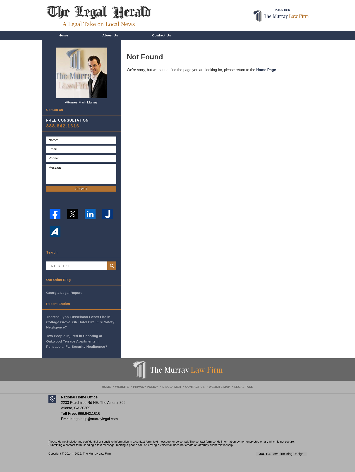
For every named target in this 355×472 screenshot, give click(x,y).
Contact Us (161, 35)
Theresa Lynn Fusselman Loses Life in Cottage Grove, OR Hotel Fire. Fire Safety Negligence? (79, 321)
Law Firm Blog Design (285, 453)
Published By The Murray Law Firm (281, 15)
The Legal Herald (98, 16)
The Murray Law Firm (97, 452)
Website (126, 384)
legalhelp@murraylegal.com (95, 418)
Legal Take (241, 384)
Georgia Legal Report (63, 292)
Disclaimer (172, 384)
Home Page (266, 70)
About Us (110, 35)
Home (63, 35)
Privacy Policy (148, 384)
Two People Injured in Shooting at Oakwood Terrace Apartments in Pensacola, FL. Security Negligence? (76, 340)
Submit (81, 189)
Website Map (218, 384)
